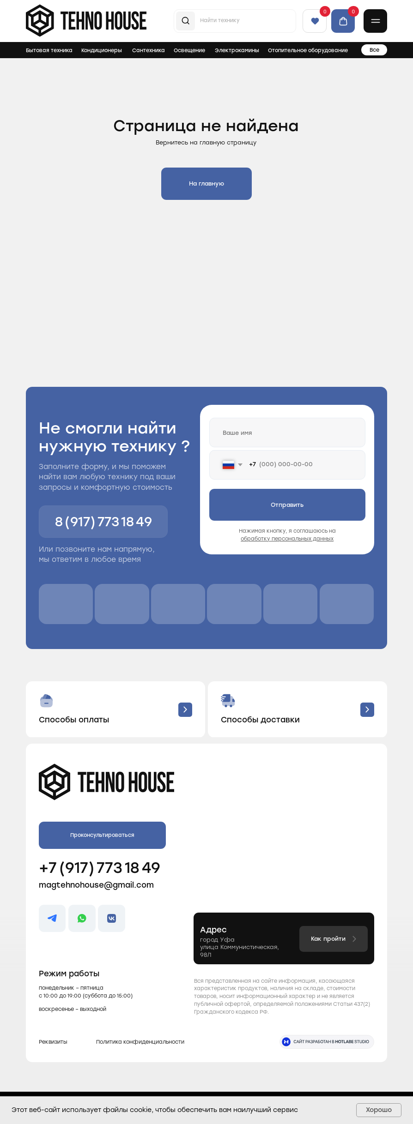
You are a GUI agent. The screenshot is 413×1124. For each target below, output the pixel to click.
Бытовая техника (49, 50)
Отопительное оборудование (308, 50)
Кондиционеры (101, 50)
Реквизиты (53, 1042)
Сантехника (148, 50)
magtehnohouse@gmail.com (96, 885)
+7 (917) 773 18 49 (99, 868)
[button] (376, 21)
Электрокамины (237, 50)
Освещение (189, 50)
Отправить (287, 504)
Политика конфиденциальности (140, 1042)
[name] (287, 432)
